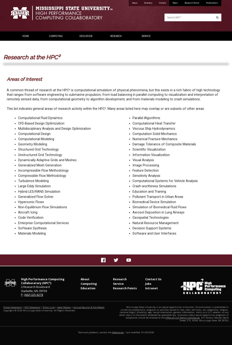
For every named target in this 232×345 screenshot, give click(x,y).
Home (25, 36)
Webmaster (118, 332)
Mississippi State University (22, 16)
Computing (56, 36)
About (134, 3)
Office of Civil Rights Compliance (182, 317)
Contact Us (153, 279)
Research (116, 36)
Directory (148, 3)
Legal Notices (64, 307)
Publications (212, 3)
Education (86, 36)
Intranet (151, 288)
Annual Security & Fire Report (88, 307)
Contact (162, 3)
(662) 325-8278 (33, 295)
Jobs (148, 284)
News (175, 3)
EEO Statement (32, 307)
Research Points (192, 3)
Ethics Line (49, 307)
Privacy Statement (12, 307)
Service (146, 36)
